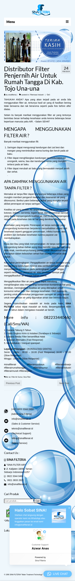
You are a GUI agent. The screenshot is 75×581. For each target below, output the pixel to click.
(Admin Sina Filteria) (21, 414)
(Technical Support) (21, 433)
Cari (37, 501)
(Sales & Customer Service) (26, 423)
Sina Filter (27, 377)
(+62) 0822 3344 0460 (22, 409)
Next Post (64, 383)
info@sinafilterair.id (21, 419)
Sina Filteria (40, 560)
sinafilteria (12, 95)
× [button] (69, 508)
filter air (7, 377)
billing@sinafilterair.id (22, 438)
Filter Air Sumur (16, 377)
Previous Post (13, 383)
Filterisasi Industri (37, 95)
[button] (40, 540)
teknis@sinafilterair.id (22, 428)
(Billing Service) (19, 443)
